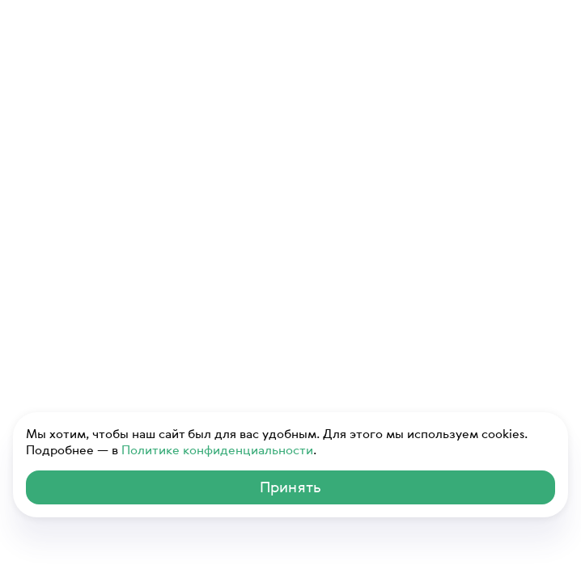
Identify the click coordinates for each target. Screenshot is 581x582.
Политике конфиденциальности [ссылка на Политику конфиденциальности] (217, 449)
